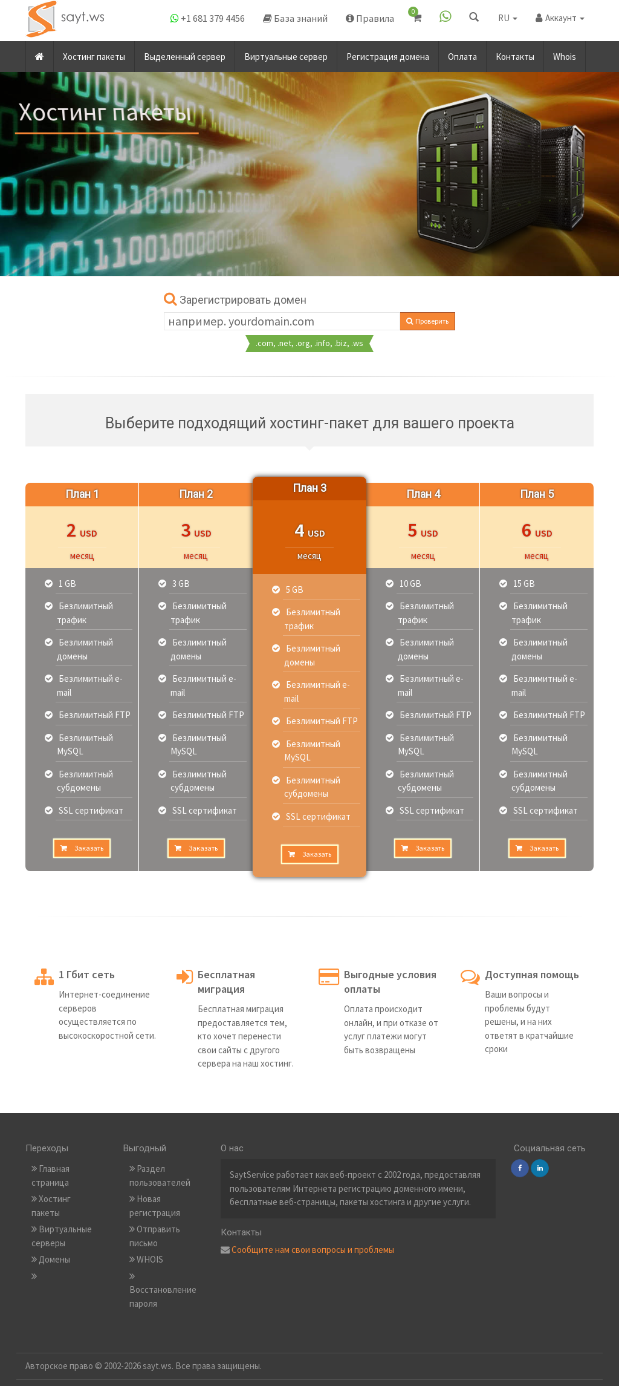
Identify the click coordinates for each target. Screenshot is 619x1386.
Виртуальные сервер (286, 53)
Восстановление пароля (162, 1290)
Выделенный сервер (184, 53)
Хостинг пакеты (94, 53)
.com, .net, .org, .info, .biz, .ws (309, 343)
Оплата (462, 53)
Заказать (81, 847)
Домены (50, 1259)
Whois (564, 53)
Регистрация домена (387, 53)
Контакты (515, 53)
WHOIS (146, 1259)
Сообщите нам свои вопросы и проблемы (313, 1249)
